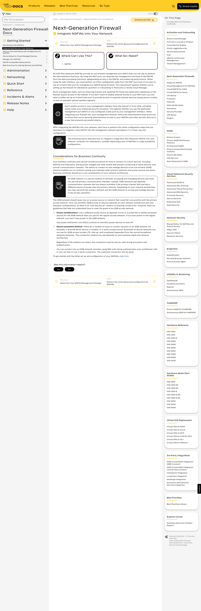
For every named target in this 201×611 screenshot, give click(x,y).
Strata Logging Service (177, 48)
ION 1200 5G (172, 388)
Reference (14, 90)
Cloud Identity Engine (176, 45)
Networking (16, 77)
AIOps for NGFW (174, 83)
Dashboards (172, 280)
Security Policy (173, 233)
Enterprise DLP (173, 202)
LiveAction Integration (177, 476)
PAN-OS (170, 102)
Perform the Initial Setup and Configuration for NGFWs (22, 52)
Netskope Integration (176, 479)
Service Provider (174, 112)
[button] (199, 489)
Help (10, 109)
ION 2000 (171, 341)
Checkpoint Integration (177, 473)
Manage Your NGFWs (12, 59)
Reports (170, 287)
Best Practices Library (177, 504)
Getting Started (18, 40)
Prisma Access (173, 137)
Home (55, 19)
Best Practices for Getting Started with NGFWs (22, 65)
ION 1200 (171, 335)
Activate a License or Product (180, 42)
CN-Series (171, 95)
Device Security (174, 198)
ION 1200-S (172, 338)
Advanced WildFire (175, 182)
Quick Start (15, 83)
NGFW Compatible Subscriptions (16, 62)
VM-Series (171, 115)
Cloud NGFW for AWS (177, 89)
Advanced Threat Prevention (180, 189)
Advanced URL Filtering (177, 186)
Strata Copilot (188, 6)
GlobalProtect (173, 255)
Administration (18, 70)
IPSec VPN (172, 230)
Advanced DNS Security (177, 192)
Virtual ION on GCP (175, 433)
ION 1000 (171, 331)
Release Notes (18, 103)
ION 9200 (171, 360)
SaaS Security (173, 205)
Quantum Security (175, 236)
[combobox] (23, 19)
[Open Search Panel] (174, 6)
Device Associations (176, 52)
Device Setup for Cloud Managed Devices (20, 56)
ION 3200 (171, 348)
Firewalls (171, 99)
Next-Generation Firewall (70, 19)
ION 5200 (171, 351)
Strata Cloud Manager (176, 39)
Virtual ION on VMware (177, 443)
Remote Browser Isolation (178, 258)
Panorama (171, 108)
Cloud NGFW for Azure (177, 92)
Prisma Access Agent (176, 262)
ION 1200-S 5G (173, 398)
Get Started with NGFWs (13, 45)
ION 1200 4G (172, 385)
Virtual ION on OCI (175, 439)
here (127, 256)
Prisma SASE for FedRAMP (179, 309)
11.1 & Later (189, 536)
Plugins (170, 118)
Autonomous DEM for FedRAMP (181, 312)
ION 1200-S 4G (173, 395)
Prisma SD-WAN (174, 155)
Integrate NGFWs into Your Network (18, 48)
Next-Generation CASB (177, 161)
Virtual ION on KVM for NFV (179, 436)
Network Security (176, 536)
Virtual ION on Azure (176, 430)
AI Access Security (175, 195)
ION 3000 (171, 344)
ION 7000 (171, 354)
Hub (169, 55)
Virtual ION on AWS (176, 426)
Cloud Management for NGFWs (181, 86)
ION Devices (172, 158)
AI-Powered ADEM (175, 146)
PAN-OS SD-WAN (175, 105)
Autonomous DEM (175, 290)
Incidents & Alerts (20, 96)
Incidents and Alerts (176, 284)
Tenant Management (176, 64)
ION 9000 (171, 357)
